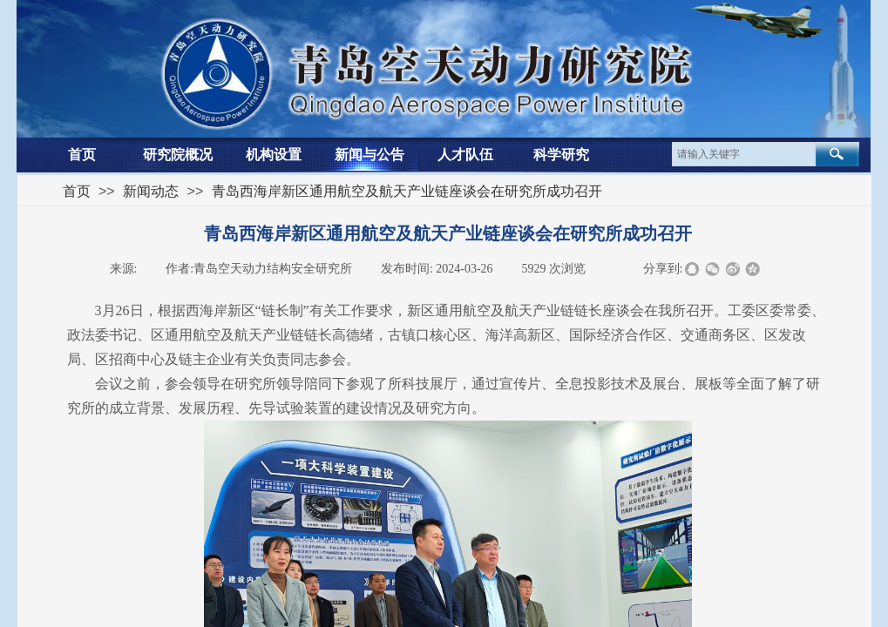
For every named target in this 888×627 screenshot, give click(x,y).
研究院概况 (178, 154)
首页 (82, 154)
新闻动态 (151, 191)
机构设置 (274, 154)
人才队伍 (465, 154)
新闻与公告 (369, 154)
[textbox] (744, 154)
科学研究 (561, 154)
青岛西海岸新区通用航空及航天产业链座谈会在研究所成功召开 (407, 191)
